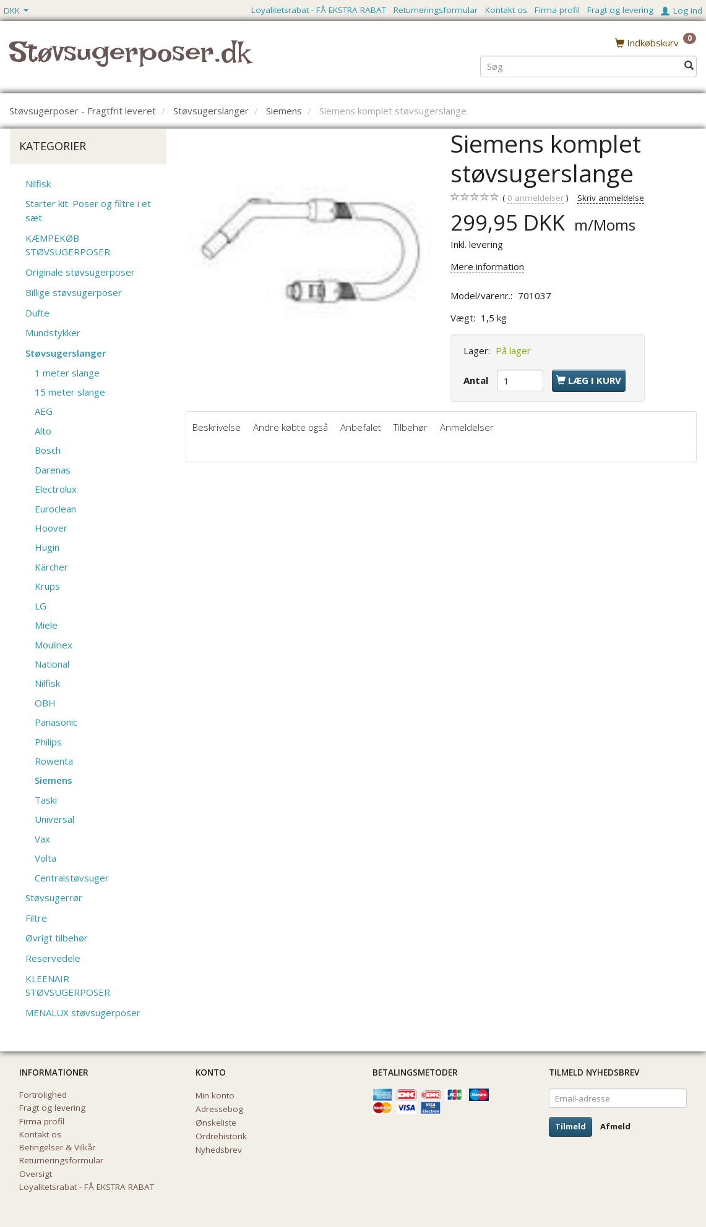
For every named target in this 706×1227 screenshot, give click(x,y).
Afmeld (615, 1126)
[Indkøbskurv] (655, 42)
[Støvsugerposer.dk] (129, 59)
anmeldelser (535, 198)
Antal (477, 380)
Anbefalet (360, 427)
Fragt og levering (620, 9)
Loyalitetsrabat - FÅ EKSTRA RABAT (318, 9)
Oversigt (35, 1173)
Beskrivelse (216, 427)
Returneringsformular (436, 9)
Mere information (487, 266)
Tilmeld (570, 1126)
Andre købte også (290, 427)
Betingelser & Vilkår (57, 1147)
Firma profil (557, 9)
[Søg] (689, 65)
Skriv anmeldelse (610, 197)
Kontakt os (506, 9)
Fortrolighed (43, 1094)
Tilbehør (411, 427)
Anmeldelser (467, 427)
